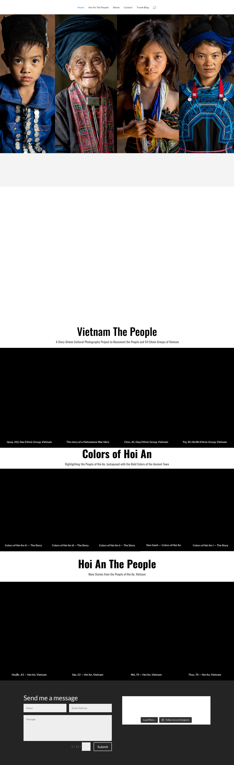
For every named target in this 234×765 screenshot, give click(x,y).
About (116, 7)
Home (81, 7)
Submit (102, 747)
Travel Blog (143, 7)
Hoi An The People (98, 7)
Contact (128, 7)
